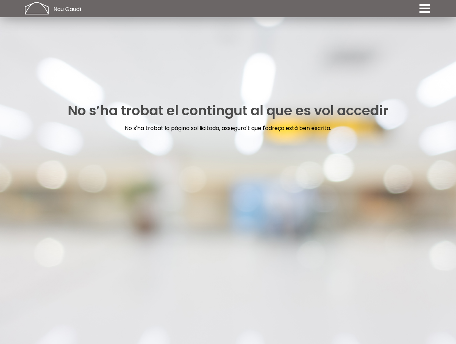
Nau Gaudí (67, 9)
